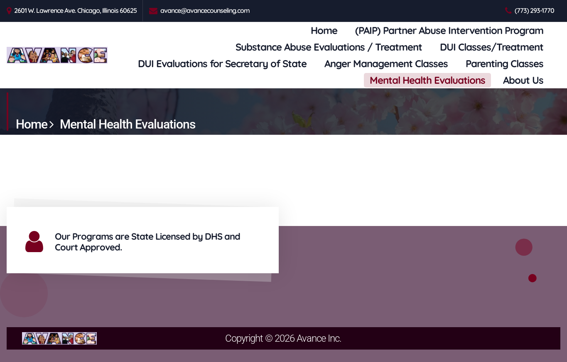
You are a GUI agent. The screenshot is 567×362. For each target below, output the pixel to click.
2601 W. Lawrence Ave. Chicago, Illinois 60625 (75, 11)
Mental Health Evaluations (427, 80)
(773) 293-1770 (534, 11)
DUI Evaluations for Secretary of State (222, 63)
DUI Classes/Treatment (491, 47)
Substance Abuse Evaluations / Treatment (329, 47)
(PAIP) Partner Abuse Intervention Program (449, 30)
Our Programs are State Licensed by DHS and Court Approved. (147, 242)
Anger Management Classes (386, 63)
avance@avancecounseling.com (205, 11)
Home (324, 30)
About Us (523, 80)
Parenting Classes (504, 63)
